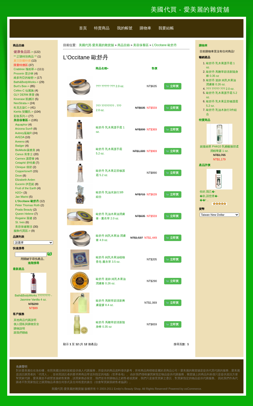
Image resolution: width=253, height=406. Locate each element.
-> (23, 51)
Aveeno (20, 141)
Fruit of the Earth (25, 188)
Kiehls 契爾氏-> (23, 111)
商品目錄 (123, 45)
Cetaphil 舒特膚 (25, 162)
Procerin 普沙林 (23, 73)
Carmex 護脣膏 (25, 158)
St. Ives (20, 222)
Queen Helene (24, 213)
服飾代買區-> (22, 230)
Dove (18, 175)
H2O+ (19, 192)
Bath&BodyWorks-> (26, 82)
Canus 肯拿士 (24, 154)
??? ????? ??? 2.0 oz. (110, 86)
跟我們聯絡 (21, 332)
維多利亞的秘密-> (25, 77)
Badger (19, 145)
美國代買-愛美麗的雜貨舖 (96, 45)
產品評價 (204, 165)
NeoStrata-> (21, 103)
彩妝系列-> (21, 116)
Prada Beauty (23, 209)
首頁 (83, 28)
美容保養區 (141, 45)
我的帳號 (124, 28)
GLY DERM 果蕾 (24, 94)
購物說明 (19, 328)
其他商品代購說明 (25, 319)
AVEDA (19, 137)
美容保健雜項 (23, 226)
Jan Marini (21, 196)
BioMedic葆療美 (25, 150)
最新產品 (18, 268)
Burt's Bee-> (21, 86)
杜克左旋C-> (22, 107)
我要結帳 (166, 28)
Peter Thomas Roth (27, 205)
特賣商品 (101, 28)
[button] (173, 86)
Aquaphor (21, 124)
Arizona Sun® (24, 128)
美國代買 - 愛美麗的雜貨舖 (190, 9)
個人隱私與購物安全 (26, 324)
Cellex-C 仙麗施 (24, 90)
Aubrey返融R (23, 133)
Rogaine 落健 (23, 218)
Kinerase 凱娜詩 (24, 99)
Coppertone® (23, 171)
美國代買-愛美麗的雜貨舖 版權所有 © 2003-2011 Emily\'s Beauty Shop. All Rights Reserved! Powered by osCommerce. (127, 388)
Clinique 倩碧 (23, 167)
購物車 (145, 28)
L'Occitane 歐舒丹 (164, 45)
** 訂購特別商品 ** (25, 56)
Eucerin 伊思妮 (24, 184)
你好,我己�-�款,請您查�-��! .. (209, 196)
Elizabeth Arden (25, 179)
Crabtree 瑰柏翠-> (25, 69)
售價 (154, 68)
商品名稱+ (102, 68)
